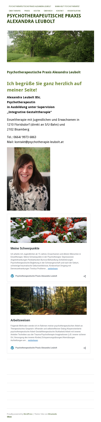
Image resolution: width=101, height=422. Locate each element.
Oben (9, 417)
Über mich (48, 11)
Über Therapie (15, 11)
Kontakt (60, 11)
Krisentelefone (74, 11)
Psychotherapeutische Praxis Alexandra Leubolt (30, 6)
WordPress (28, 414)
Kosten (37, 11)
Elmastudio (52, 414)
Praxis (27, 11)
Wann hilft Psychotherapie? (67, 6)
